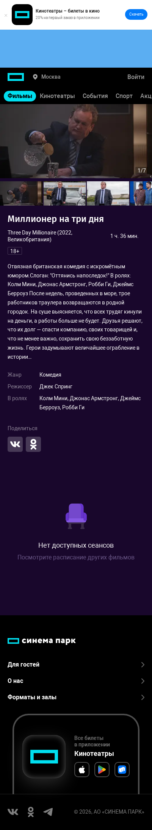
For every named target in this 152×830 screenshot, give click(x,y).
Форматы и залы (76, 697)
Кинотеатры (57, 96)
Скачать (136, 14)
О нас (76, 680)
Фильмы (20, 96)
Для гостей (76, 664)
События (95, 96)
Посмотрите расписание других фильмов (76, 557)
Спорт (124, 96)
